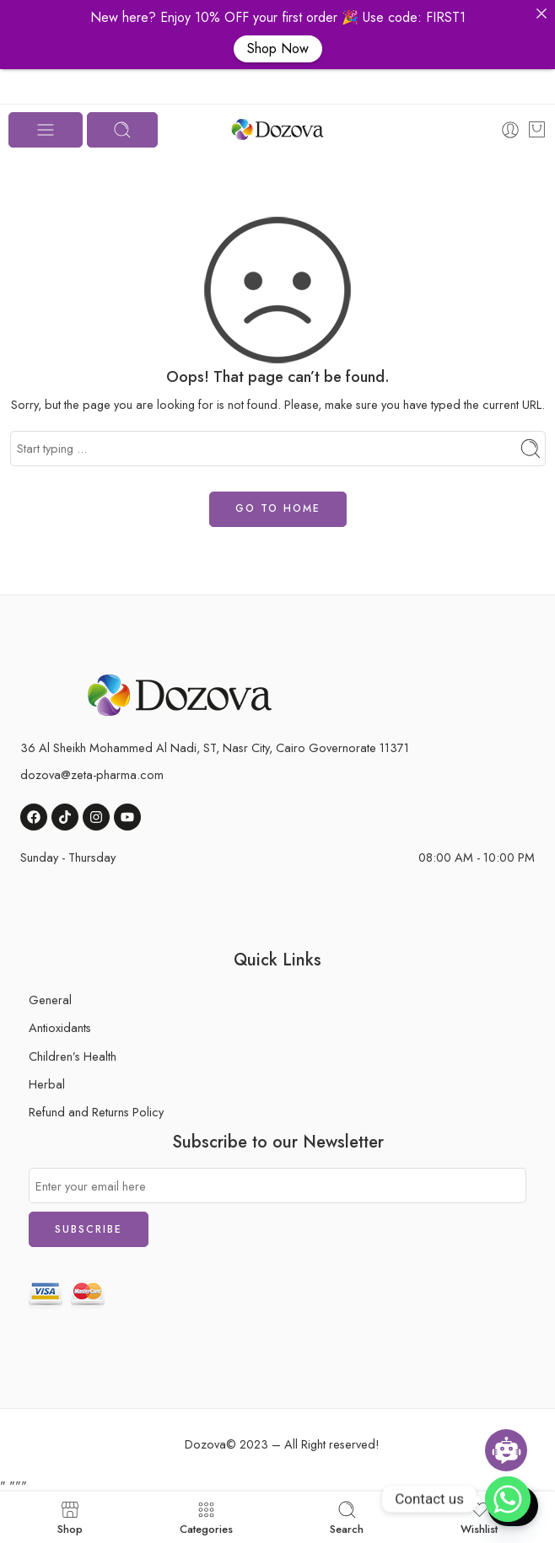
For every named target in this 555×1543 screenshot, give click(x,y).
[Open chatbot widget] (506, 1450)
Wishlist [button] (479, 1517)
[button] (541, 13)
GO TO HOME (278, 508)
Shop (70, 1517)
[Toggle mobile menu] (45, 130)
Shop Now (278, 48)
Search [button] (347, 1517)
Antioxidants (60, 1027)
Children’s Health (72, 1056)
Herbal (47, 1084)
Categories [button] (206, 1517)
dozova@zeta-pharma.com (92, 774)
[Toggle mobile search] (122, 130)
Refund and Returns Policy (96, 1112)
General (50, 999)
